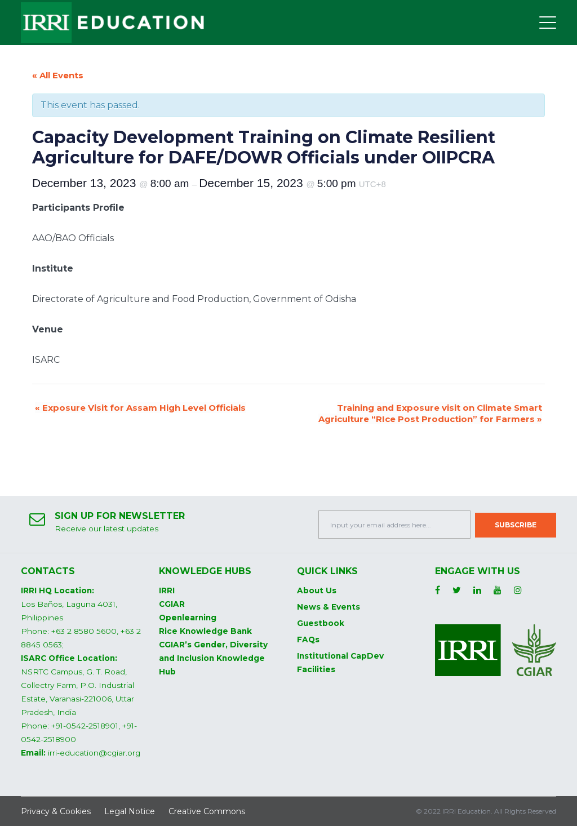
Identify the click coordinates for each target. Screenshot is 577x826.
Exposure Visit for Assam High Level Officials (140, 407)
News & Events (328, 606)
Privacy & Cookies (56, 811)
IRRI (167, 590)
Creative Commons (206, 811)
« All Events (57, 75)
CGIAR (172, 604)
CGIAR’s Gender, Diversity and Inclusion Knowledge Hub (213, 658)
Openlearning (187, 617)
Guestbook (320, 623)
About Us (316, 590)
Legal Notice (129, 811)
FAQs (308, 639)
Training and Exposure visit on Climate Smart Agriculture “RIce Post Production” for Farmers (430, 413)
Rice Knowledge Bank (205, 631)
